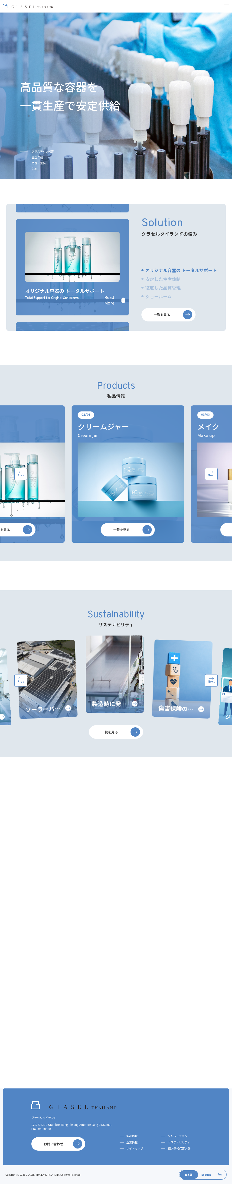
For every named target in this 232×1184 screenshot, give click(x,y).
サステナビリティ (179, 1142)
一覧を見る (173, 326)
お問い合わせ (63, 1144)
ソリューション (177, 1136)
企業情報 (131, 1142)
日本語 (189, 1174)
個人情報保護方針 (179, 1148)
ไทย (220, 1174)
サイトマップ (134, 1148)
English (206, 1174)
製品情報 (131, 1136)
